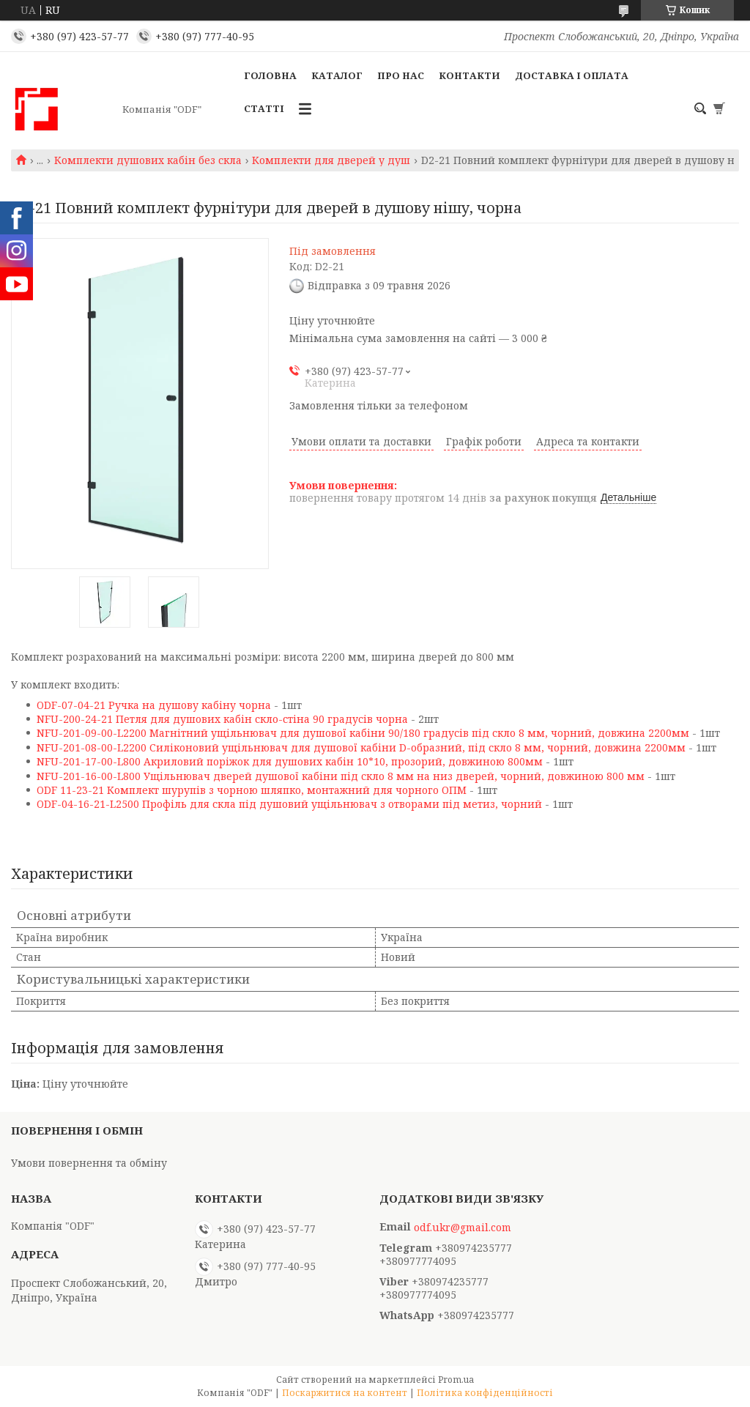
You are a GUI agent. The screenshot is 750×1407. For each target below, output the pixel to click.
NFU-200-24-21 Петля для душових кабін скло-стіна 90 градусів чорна (222, 719)
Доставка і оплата (571, 75)
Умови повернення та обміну (89, 1163)
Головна (270, 75)
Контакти (469, 75)
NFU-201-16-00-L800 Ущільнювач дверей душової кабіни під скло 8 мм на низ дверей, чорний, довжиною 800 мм (341, 776)
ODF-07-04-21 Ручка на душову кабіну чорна (154, 705)
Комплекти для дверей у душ (331, 160)
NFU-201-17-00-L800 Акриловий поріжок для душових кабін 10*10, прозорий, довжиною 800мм (290, 761)
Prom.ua (456, 1379)
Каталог (337, 75)
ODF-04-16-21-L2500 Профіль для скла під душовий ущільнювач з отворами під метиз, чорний (289, 804)
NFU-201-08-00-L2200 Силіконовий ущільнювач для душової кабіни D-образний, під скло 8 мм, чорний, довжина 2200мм (361, 747)
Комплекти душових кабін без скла (148, 160)
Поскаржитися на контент (344, 1392)
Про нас (400, 75)
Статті (264, 108)
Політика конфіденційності (485, 1392)
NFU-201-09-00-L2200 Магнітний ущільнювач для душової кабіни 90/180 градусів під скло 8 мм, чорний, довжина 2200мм (363, 733)
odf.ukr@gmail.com (462, 1227)
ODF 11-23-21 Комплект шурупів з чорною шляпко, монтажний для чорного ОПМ (252, 790)
